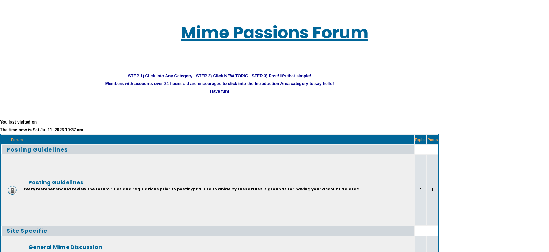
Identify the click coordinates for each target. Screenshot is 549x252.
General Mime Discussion (50, 238)
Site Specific (19, 221)
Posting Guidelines (27, 140)
